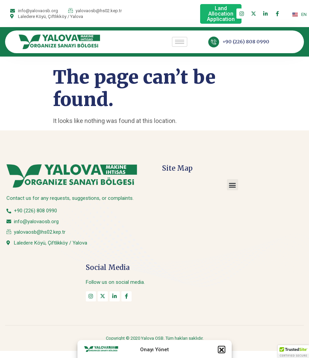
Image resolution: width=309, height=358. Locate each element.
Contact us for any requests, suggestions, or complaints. (70, 198)
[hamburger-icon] (179, 42)
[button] (232, 184)
